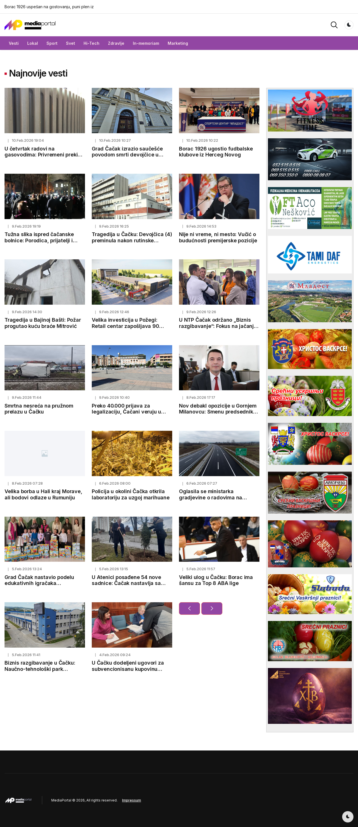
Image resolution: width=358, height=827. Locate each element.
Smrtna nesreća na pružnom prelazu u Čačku (39, 409)
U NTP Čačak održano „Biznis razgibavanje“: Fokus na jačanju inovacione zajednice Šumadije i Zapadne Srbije (219, 329)
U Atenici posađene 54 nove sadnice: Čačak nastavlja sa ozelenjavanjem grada (126, 583)
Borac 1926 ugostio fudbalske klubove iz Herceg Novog (216, 152)
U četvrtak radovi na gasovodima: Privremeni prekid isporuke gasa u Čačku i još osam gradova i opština (43, 158)
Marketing (178, 43)
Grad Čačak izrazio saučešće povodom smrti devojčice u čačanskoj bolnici (127, 155)
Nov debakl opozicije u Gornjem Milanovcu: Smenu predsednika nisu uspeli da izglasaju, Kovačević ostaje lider (218, 415)
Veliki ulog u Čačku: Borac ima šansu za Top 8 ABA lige (216, 580)
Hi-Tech (91, 43)
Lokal (32, 43)
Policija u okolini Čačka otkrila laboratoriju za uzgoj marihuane (131, 494)
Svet (70, 43)
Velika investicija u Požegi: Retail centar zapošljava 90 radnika (125, 326)
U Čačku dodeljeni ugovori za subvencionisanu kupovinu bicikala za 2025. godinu (128, 669)
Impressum (131, 800)
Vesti (14, 43)
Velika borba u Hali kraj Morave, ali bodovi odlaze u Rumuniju (43, 494)
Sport (51, 43)
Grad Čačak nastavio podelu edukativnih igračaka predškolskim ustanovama (39, 583)
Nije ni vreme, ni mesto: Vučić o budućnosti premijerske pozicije (218, 237)
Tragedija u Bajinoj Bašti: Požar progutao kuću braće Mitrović (43, 323)
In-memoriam (146, 43)
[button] (334, 24)
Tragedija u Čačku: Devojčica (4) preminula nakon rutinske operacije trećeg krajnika (132, 240)
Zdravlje (116, 43)
